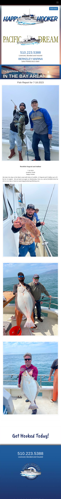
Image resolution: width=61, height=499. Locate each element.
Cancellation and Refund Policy (30, 492)
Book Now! (53, 8)
